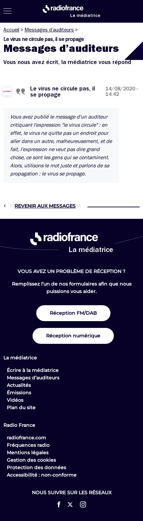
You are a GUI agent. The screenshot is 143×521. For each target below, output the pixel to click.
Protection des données (36, 467)
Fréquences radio (28, 445)
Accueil (11, 30)
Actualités (19, 385)
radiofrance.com (26, 438)
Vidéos (15, 400)
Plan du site (21, 407)
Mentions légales (27, 453)
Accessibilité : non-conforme (42, 475)
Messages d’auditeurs (49, 30)
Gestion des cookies (31, 460)
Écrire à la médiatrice (33, 370)
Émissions (19, 393)
